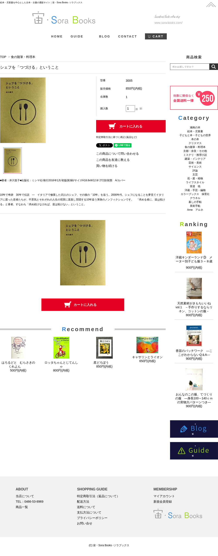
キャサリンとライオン (147, 357)
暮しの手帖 (195, 201)
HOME (57, 36)
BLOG (104, 36)
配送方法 (83, 501)
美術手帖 (195, 205)
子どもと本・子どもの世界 (195, 135)
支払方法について (89, 512)
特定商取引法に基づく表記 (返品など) (116, 137)
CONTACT (127, 36)
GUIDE (77, 36)
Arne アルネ (195, 209)
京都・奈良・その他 (195, 151)
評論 (195, 170)
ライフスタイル (195, 182)
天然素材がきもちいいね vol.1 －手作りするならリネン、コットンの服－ (194, 307)
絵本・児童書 (195, 131)
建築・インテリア (195, 158)
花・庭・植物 (195, 178)
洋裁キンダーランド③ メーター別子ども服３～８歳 (194, 261)
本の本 (195, 139)
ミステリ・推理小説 (195, 154)
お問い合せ (84, 523)
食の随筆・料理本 (23, 57)
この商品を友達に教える (113, 159)
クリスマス (195, 143)
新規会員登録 (162, 501)
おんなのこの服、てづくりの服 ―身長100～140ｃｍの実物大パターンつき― (194, 398)
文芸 (195, 174)
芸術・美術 (195, 162)
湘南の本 (195, 127)
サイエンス (195, 166)
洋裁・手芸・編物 (196, 190)
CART (158, 36)
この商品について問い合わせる (117, 153)
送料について (86, 507)
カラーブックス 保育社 (195, 194)
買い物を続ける (107, 166)
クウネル (195, 198)
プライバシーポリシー (92, 518)
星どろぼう (104, 362)
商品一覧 (22, 507)
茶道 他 (195, 186)
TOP (3, 57)
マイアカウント (164, 496)
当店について (25, 496)
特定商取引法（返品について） (98, 496)
